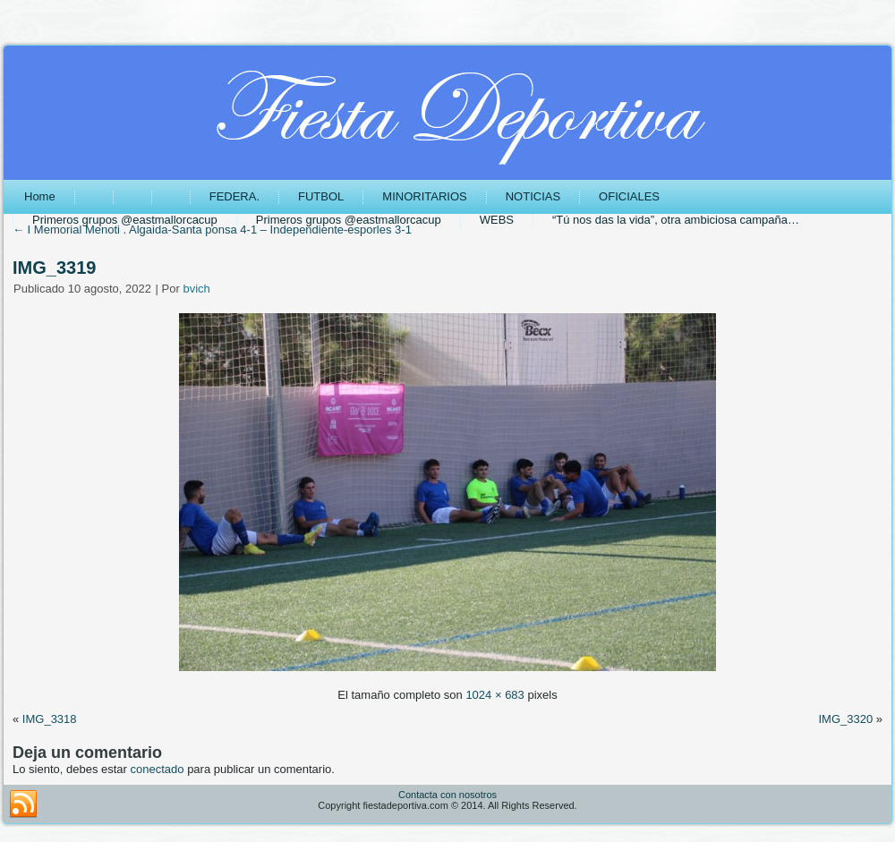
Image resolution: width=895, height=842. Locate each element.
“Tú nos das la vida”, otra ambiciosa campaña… (675, 219)
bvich (196, 288)
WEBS (497, 219)
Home (39, 196)
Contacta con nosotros (447, 794)
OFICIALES (629, 196)
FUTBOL (321, 196)
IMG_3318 (49, 719)
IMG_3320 (845, 719)
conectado (157, 769)
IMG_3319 (54, 267)
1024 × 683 (494, 695)
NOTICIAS (533, 196)
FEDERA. (234, 196)
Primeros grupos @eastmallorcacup (124, 219)
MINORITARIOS (424, 196)
